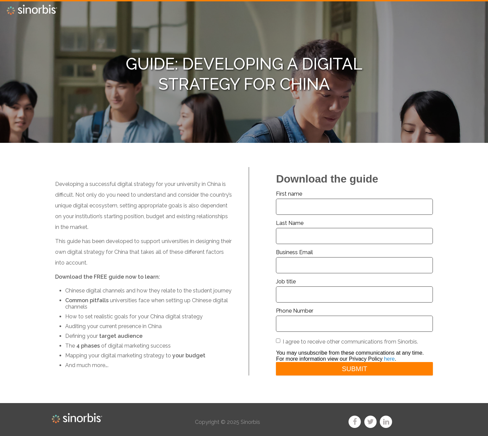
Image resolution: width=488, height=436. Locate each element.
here (389, 359)
